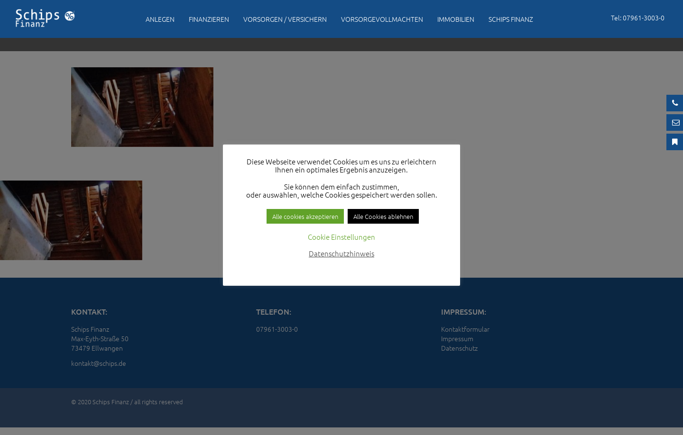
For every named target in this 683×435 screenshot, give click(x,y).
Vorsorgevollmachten (382, 19)
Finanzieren (209, 19)
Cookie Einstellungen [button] (341, 237)
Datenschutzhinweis (341, 253)
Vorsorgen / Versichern (285, 19)
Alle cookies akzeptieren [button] (305, 216)
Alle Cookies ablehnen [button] (383, 216)
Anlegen (160, 19)
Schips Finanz (511, 19)
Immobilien (455, 19)
